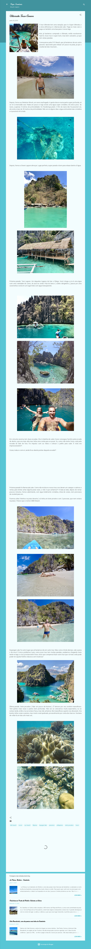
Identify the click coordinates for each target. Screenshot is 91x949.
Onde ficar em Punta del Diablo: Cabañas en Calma (26, 901)
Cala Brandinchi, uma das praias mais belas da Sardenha (27, 921)
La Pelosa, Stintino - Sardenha (19, 880)
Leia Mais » (77, 895)
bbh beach (13, 825)
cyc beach (27, 825)
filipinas (35, 825)
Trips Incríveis (16, 4)
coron (20, 825)
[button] (80, 15)
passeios (51, 825)
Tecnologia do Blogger (45, 944)
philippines (60, 825)
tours (77, 825)
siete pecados (69, 825)
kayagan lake (43, 825)
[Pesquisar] (84, 5)
